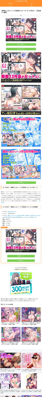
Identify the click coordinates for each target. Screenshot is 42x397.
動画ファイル (34, 217)
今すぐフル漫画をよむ (21, 44)
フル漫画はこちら (21, 260)
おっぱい (38, 215)
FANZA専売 (5, 217)
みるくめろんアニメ (12, 211)
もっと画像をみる (21, 182)
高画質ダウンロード (21, 256)
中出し (34, 215)
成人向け (14, 217)
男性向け (10, 217)
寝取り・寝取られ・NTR (27, 215)
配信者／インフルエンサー (24, 217)
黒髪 (17, 217)
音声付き (20, 215)
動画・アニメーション (13, 215)
